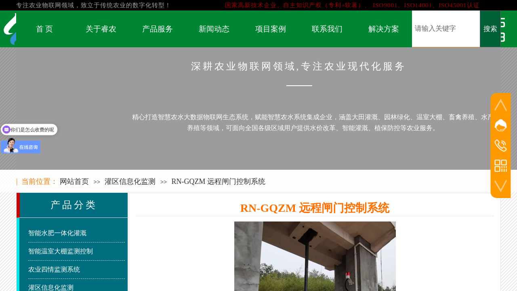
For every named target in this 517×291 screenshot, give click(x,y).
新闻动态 (214, 29)
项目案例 (270, 29)
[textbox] (446, 29)
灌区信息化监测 (130, 181)
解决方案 (383, 29)
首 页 (44, 29)
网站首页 (74, 181)
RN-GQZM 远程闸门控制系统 (219, 181)
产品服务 (157, 29)
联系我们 (327, 29)
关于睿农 (101, 29)
